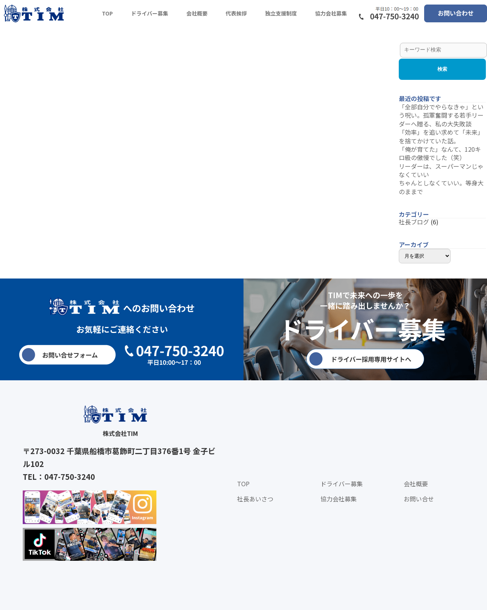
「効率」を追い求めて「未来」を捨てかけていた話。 (441, 136)
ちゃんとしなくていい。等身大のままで (441, 187)
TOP (107, 13)
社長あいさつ (255, 498)
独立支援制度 (281, 13)
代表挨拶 (236, 13)
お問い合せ (419, 498)
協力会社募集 (331, 13)
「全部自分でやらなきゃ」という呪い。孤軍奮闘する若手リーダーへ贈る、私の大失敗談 (441, 115)
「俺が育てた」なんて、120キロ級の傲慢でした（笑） (440, 153)
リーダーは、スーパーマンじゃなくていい (441, 170)
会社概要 (197, 13)
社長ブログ (414, 221)
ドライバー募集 (149, 13)
